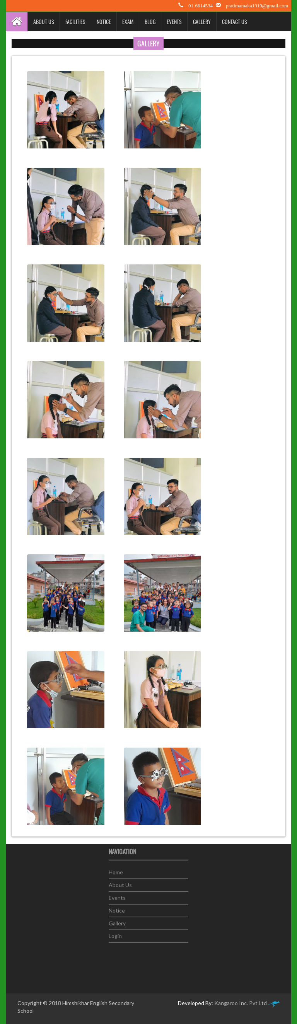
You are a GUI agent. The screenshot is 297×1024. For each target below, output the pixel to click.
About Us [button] (43, 21)
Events (174, 21)
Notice (104, 21)
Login (115, 933)
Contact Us (234, 21)
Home (116, 869)
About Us (120, 882)
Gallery (202, 21)
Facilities (75, 21)
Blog (150, 21)
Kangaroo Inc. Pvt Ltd (247, 1003)
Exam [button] (127, 21)
